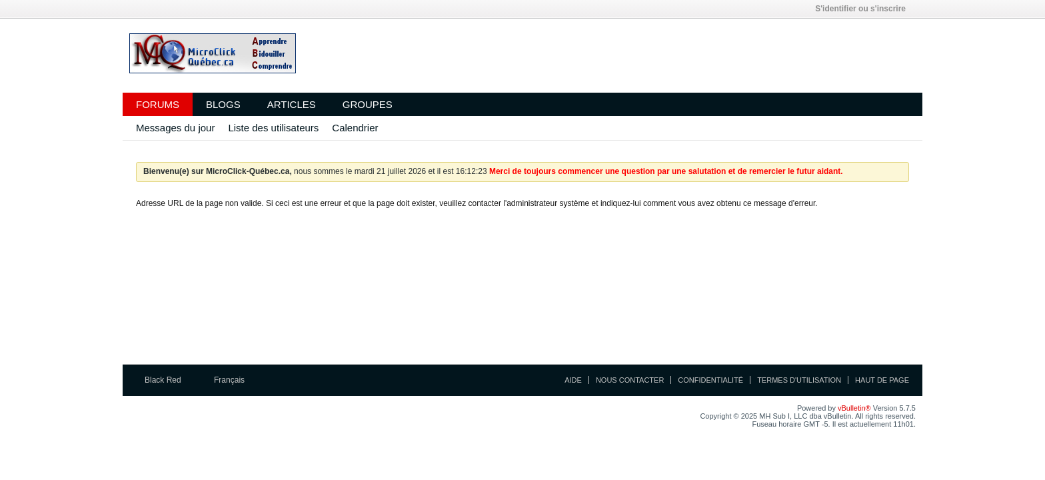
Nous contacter (630, 380)
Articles (291, 104)
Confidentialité (710, 380)
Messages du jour (175, 127)
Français (233, 380)
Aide (573, 380)
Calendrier (355, 127)
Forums (157, 104)
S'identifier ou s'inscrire (864, 8)
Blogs (223, 104)
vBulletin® (854, 408)
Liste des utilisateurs (273, 127)
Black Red (167, 380)
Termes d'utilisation (799, 380)
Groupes (368, 104)
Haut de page (882, 380)
